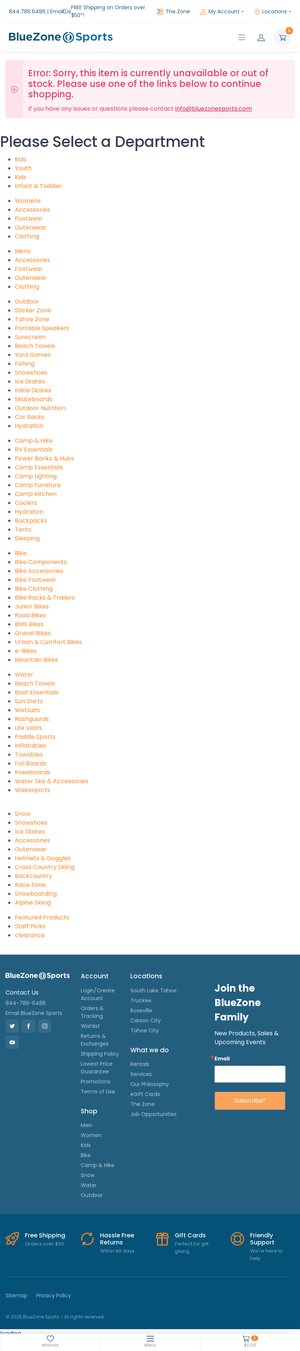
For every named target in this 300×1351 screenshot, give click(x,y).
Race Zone (30, 877)
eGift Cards (145, 1086)
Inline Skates (33, 382)
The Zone (173, 7)
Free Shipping (45, 1227)
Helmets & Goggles (43, 850)
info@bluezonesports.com (213, 101)
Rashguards (32, 711)
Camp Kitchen (36, 486)
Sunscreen (30, 329)
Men (86, 1117)
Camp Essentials (39, 459)
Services (141, 1066)
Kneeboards (32, 764)
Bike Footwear (35, 572)
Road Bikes (30, 607)
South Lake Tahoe (153, 982)
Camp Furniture (38, 477)
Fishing (24, 356)
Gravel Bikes (33, 625)
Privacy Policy (53, 1287)
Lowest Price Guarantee (97, 1059)
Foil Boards (30, 755)
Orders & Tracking (92, 1004)
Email (222, 1050)
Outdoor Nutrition (40, 400)
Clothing (27, 228)
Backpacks (31, 513)
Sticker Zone (33, 302)
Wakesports (32, 782)
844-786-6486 (26, 995)
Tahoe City (144, 1022)
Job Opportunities (153, 1106)
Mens (22, 243)
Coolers (26, 495)
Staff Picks (30, 918)
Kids (20, 151)
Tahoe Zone (32, 311)
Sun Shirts (29, 693)
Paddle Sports (35, 729)
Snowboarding (36, 886)
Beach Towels (35, 338)
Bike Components (41, 554)
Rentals (139, 1056)
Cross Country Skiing (44, 859)
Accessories (32, 202)
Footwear (29, 211)
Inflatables (30, 738)
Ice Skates (30, 373)
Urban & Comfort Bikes (48, 634)
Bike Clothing (34, 581)
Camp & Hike (34, 433)
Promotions (95, 1073)
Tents (23, 521)
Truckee (140, 992)
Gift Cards (190, 1227)
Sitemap (16, 1287)
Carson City (145, 1012)
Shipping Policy (100, 1046)
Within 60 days (117, 1243)
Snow (22, 806)
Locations (270, 7)
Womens (28, 193)
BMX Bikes (29, 616)
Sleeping (27, 530)
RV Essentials (34, 442)
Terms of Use (98, 1083)
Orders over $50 (44, 1236)
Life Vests (28, 720)
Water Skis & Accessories (51, 773)
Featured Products (42, 909)
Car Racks (29, 409)
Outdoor (27, 293)
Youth (23, 160)
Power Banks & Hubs (44, 450)
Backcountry (33, 868)
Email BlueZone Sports (34, 1005)
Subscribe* (250, 1093)
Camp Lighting (36, 468)
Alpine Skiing (33, 895)
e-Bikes (26, 643)
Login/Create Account (98, 986)
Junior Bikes (32, 598)
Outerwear (31, 219)
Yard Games (33, 347)
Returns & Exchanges (95, 1032)
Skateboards (33, 391)
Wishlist (90, 1018)
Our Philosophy (149, 1076)
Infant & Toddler (38, 178)
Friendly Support (262, 1231)
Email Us (60, 7)
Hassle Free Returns (117, 1231)
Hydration (29, 418)
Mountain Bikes (36, 652)
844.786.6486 (27, 7)
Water (24, 667)
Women (91, 1127)
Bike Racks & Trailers (45, 590)
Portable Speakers (42, 320)
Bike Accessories (39, 563)
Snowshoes (31, 365)
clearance (30, 927)
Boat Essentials (37, 684)
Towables (29, 746)
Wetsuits (27, 702)
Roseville (141, 1002)
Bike (21, 545)
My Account (220, 7)
